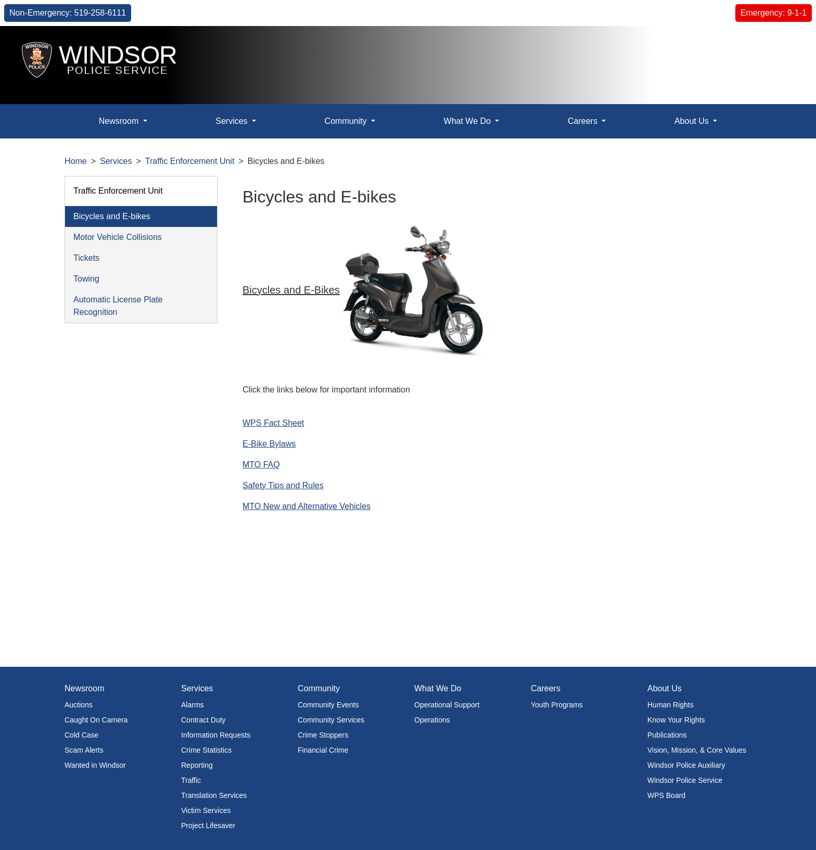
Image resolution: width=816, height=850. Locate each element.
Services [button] (232, 121)
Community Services (331, 720)
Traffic (191, 780)
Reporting (197, 765)
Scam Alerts (84, 750)
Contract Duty (203, 720)
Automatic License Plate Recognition (118, 305)
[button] (784, 45)
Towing (86, 278)
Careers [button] (584, 121)
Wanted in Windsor (95, 765)
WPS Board (666, 795)
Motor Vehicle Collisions (117, 237)
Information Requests (215, 735)
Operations (432, 720)
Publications (667, 735)
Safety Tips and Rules (283, 485)
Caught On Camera (96, 720)
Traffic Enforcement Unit (190, 161)
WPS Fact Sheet (273, 422)
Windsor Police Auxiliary (686, 765)
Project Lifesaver (208, 825)
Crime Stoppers (323, 735)
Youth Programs (557, 705)
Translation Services (214, 795)
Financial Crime (323, 750)
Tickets (86, 257)
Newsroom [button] (120, 121)
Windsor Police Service (684, 780)
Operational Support (446, 705)
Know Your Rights (676, 720)
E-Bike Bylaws (269, 443)
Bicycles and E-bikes (111, 216)
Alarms (192, 705)
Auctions (79, 705)
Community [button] (347, 121)
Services (116, 161)
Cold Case (81, 735)
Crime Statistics (206, 750)
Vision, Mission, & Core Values (696, 750)
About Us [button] (692, 121)
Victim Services (206, 810)
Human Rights (670, 705)
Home (76, 161)
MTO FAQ (261, 464)
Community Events (328, 705)
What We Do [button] (468, 121)
